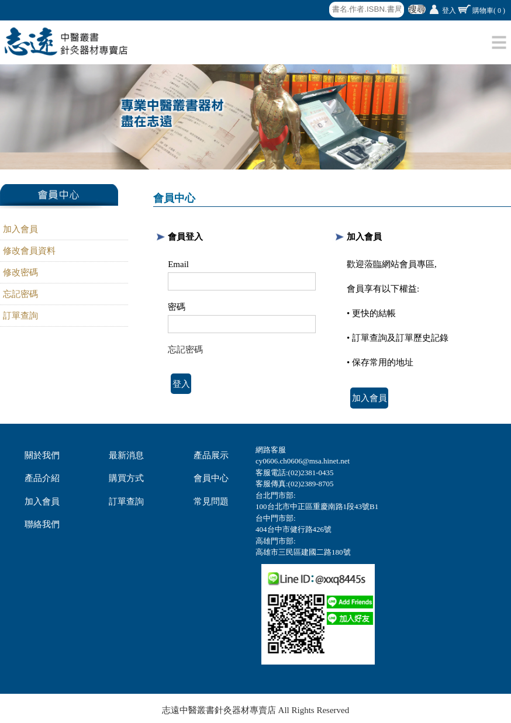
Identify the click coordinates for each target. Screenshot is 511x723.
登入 (449, 10)
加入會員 (20, 229)
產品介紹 (42, 478)
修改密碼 (20, 272)
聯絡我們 (42, 524)
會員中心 (211, 478)
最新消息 (126, 455)
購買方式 (126, 478)
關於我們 (42, 455)
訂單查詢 (20, 315)
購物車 (488, 10)
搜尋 (417, 9)
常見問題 (211, 501)
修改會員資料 (29, 250)
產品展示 (211, 455)
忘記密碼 (20, 294)
